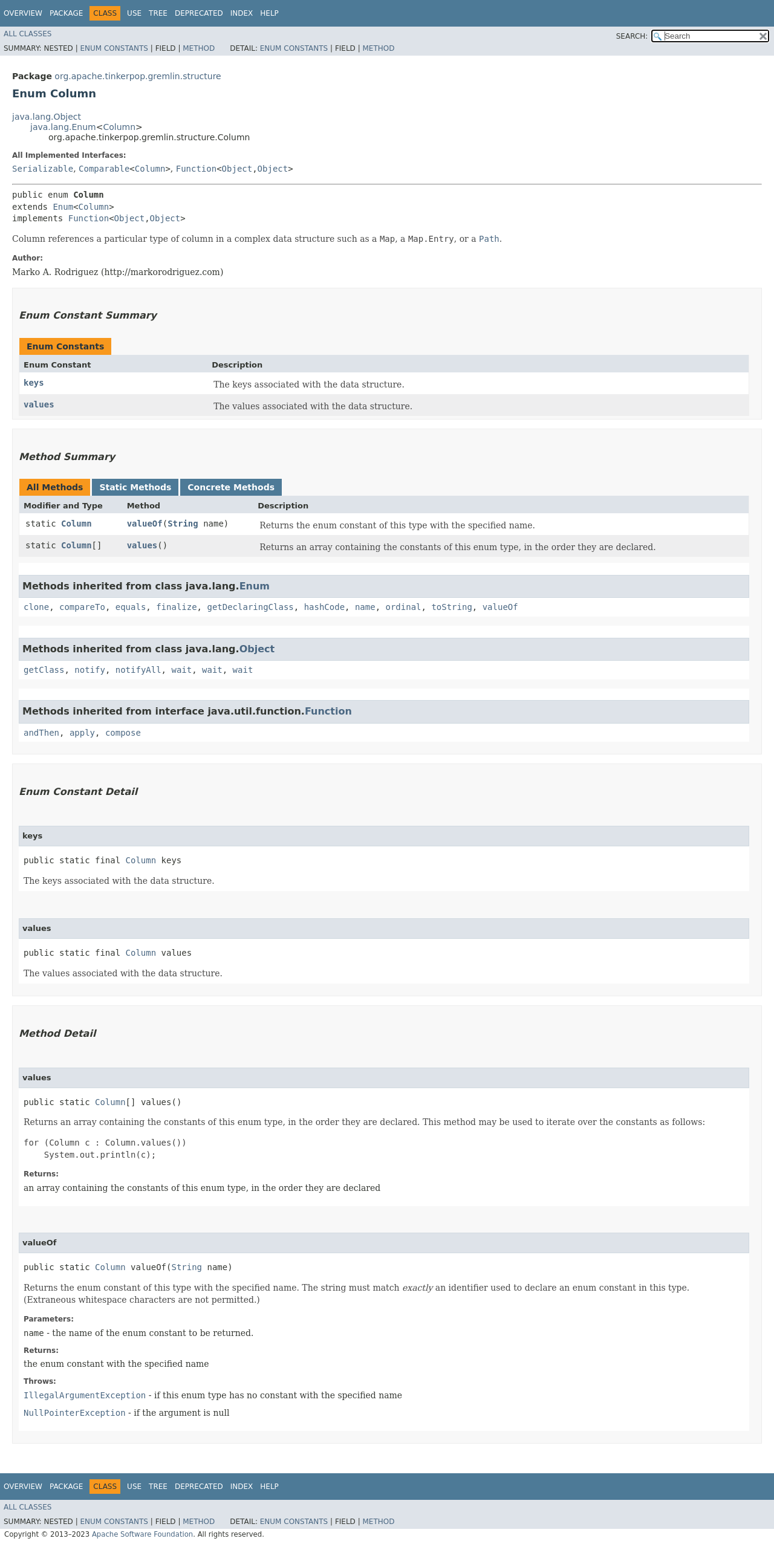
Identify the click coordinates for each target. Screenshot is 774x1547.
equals (130, 607)
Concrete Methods (231, 487)
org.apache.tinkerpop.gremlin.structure (137, 76)
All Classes (27, 34)
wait (181, 670)
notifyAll (138, 670)
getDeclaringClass (250, 607)
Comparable (104, 169)
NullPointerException (75, 1413)
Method (199, 48)
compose (123, 733)
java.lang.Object (46, 117)
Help (269, 13)
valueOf (145, 523)
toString (451, 607)
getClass (44, 670)
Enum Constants (114, 48)
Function (196, 169)
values (39, 404)
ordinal (403, 607)
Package (66, 13)
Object (237, 169)
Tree (158, 13)
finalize (176, 607)
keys (34, 383)
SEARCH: (632, 36)
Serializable (42, 169)
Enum (63, 207)
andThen (41, 733)
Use (134, 13)
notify (89, 670)
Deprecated (199, 13)
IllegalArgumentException (85, 1395)
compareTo (82, 607)
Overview (23, 13)
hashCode (324, 607)
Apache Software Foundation (142, 1534)
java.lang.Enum (63, 127)
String (182, 523)
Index (241, 13)
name (365, 607)
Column (119, 127)
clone (36, 607)
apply (82, 733)
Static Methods (135, 487)
